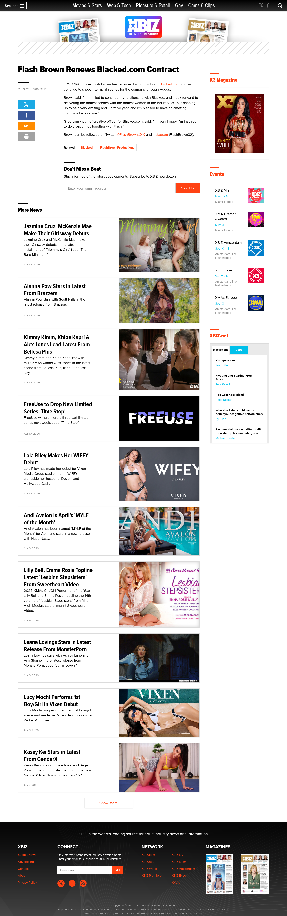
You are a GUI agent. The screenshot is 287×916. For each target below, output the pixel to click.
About (22, 875)
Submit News (27, 854)
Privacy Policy (27, 882)
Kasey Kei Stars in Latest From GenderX (52, 755)
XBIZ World (149, 868)
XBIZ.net (219, 336)
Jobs (239, 350)
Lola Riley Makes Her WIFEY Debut (56, 459)
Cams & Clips (201, 5)
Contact (23, 868)
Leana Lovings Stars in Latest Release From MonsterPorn (57, 645)
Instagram (160, 134)
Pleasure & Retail (153, 5)
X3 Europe (223, 270)
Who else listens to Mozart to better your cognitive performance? (239, 412)
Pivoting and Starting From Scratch (234, 378)
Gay (179, 5)
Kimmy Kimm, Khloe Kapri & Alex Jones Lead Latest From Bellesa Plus (57, 344)
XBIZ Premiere (152, 875)
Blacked (87, 147)
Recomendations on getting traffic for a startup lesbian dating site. (239, 431)
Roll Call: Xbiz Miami (230, 395)
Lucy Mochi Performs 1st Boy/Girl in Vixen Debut (52, 700)
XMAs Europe (226, 297)
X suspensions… (227, 360)
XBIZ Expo (179, 875)
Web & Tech (119, 5)
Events (217, 174)
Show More (108, 803)
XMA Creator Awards (225, 216)
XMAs (176, 882)
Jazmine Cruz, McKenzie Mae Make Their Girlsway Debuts (58, 230)
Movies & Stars (87, 5)
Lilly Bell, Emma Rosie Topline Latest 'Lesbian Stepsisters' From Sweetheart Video (58, 577)
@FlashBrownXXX (131, 134)
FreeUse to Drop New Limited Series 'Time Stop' (58, 408)
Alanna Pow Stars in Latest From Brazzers (55, 289)
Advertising (26, 861)
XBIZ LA (177, 854)
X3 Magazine (223, 80)
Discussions (220, 350)
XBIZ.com (148, 854)
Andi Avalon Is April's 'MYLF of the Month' (56, 519)
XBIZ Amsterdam (228, 242)
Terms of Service (184, 913)
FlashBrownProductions (117, 147)
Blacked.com (170, 84)
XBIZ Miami (224, 190)
